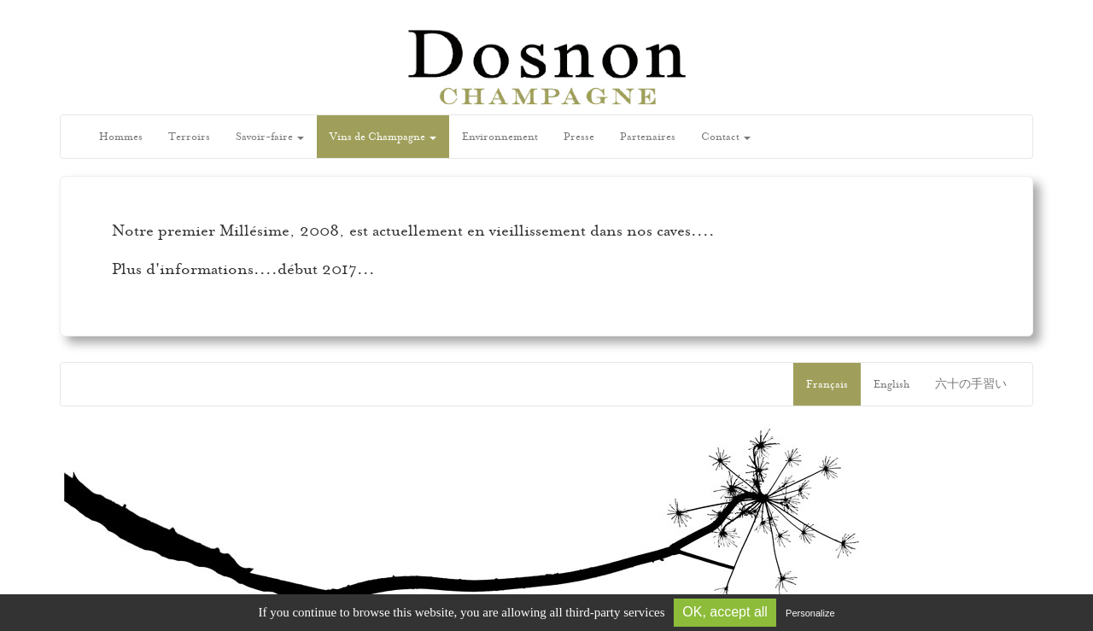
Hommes (121, 136)
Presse (579, 136)
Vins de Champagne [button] (383, 136)
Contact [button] (726, 136)
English (891, 384)
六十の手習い (971, 384)
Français (827, 384)
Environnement (500, 136)
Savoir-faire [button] (270, 136)
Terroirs (189, 136)
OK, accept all (725, 612)
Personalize (810, 613)
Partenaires (647, 136)
